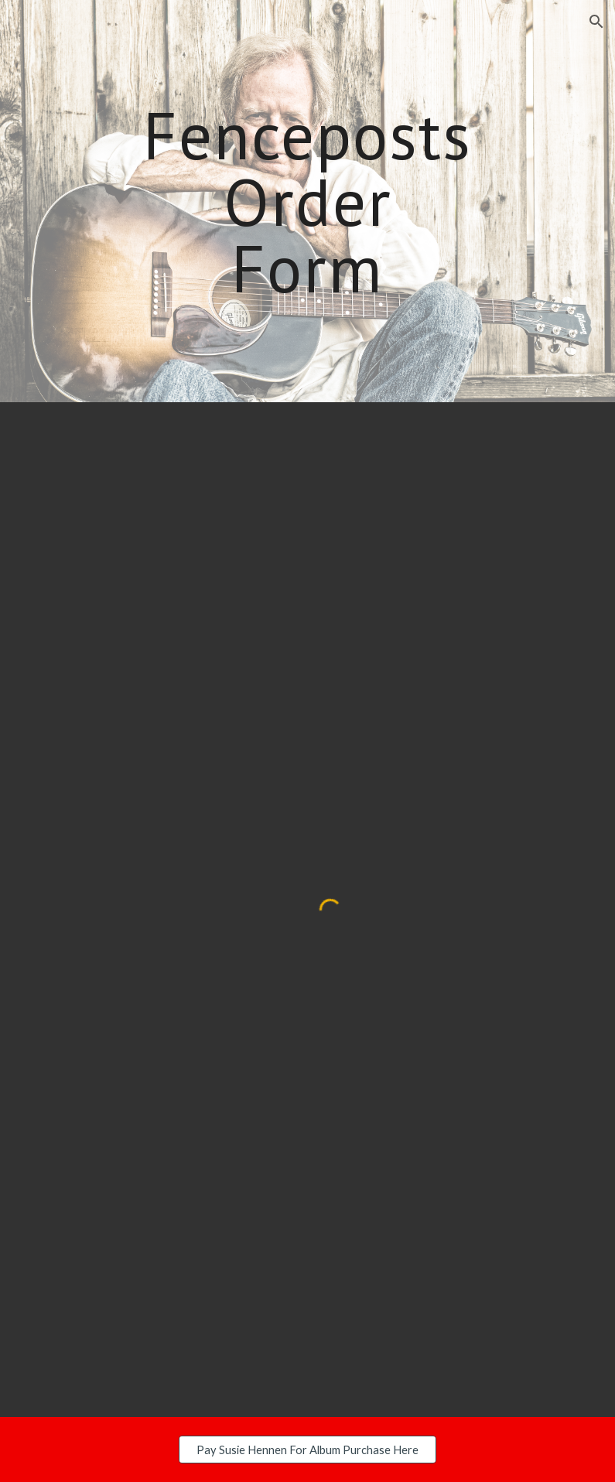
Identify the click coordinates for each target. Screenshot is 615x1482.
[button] (596, 21)
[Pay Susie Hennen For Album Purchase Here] (307, 1449)
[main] (307, 201)
